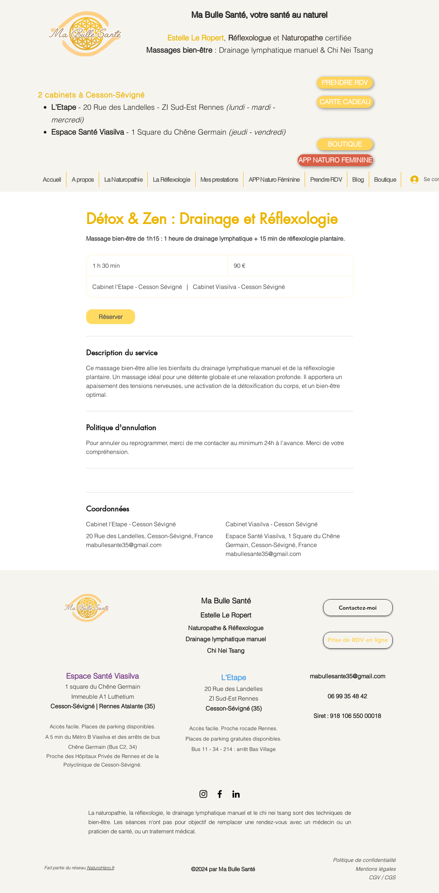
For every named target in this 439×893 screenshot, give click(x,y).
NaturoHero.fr (100, 867)
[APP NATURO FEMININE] (335, 160)
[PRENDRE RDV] (345, 83)
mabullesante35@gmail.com (347, 676)
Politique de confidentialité (364, 860)
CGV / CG (380, 877)
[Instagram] (203, 794)
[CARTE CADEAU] (345, 102)
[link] (110, 316)
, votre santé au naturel (259, 15)
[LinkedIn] (236, 794)
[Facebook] (219, 794)
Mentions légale (374, 869)
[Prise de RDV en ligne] (358, 640)
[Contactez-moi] (358, 607)
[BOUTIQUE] (345, 144)
